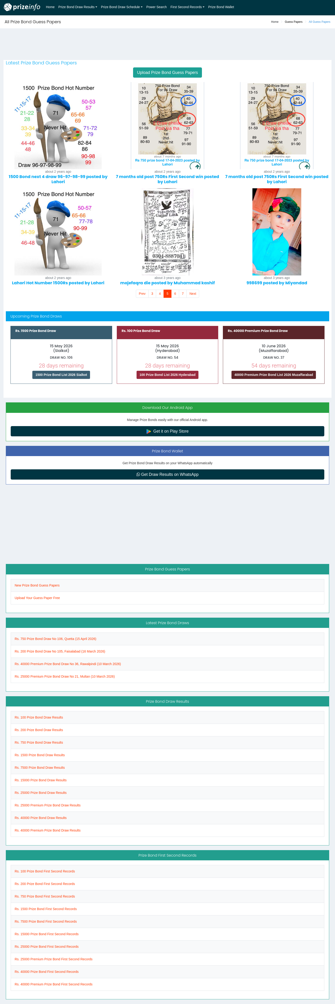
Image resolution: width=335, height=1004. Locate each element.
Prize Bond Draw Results (76, 7)
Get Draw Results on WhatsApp (168, 474)
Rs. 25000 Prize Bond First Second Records (47, 946)
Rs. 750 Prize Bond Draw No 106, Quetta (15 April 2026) (55, 639)
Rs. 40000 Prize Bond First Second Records (47, 972)
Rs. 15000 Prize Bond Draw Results (41, 780)
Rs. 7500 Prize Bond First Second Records (46, 921)
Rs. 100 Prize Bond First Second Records (45, 871)
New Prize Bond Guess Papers (37, 585)
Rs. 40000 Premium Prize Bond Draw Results (47, 830)
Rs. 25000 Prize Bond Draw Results (41, 793)
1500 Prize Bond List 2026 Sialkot (61, 375)
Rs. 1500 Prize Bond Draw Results (40, 755)
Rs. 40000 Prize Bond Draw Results (41, 818)
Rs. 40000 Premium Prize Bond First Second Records (54, 984)
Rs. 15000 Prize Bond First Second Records (47, 934)
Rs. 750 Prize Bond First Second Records (45, 896)
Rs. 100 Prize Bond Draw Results (39, 717)
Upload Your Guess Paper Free (37, 598)
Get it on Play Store (167, 431)
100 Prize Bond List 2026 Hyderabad (167, 375)
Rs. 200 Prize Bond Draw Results (39, 730)
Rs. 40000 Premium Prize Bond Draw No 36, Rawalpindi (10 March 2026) (68, 664)
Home (50, 7)
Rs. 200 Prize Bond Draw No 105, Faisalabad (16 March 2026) (60, 651)
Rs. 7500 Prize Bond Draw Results (40, 767)
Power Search (156, 7)
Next (192, 293)
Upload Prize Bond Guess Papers (167, 72)
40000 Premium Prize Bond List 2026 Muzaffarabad (273, 375)
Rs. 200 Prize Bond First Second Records (45, 884)
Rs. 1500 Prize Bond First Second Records (46, 909)
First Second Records (186, 7)
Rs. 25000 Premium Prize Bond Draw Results (47, 805)
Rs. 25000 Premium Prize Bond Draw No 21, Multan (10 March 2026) (65, 676)
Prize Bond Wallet (221, 7)
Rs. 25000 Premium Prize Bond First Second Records (54, 959)
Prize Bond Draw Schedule (120, 7)
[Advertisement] (167, 44)
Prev (142, 293)
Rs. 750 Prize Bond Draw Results (39, 742)
